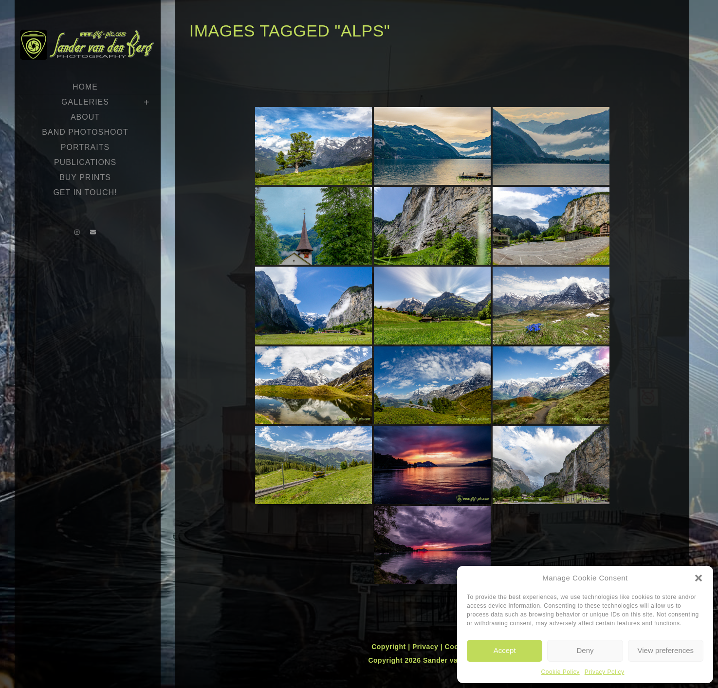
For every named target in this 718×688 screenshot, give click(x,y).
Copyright (389, 647)
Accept (505, 650)
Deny (584, 650)
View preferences (666, 650)
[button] (698, 578)
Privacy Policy (605, 672)
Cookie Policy (560, 672)
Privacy (426, 647)
